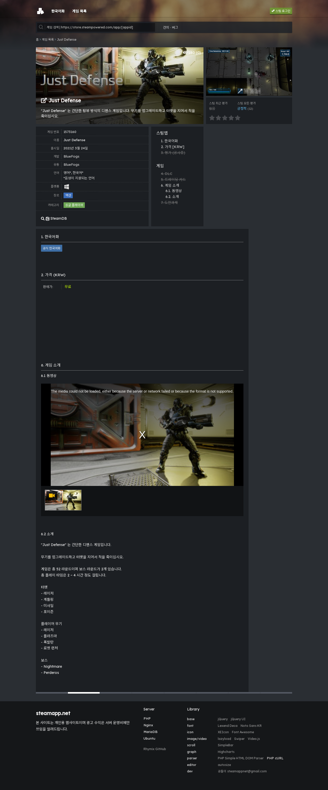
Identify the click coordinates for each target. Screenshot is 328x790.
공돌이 (222, 771)
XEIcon (223, 732)
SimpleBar (225, 745)
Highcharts (226, 752)
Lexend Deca (228, 726)
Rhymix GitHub (155, 749)
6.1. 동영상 (174, 190)
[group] (249, 71)
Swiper (239, 739)
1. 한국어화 (169, 141)
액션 (68, 195)
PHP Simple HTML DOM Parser (241, 758)
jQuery (223, 719)
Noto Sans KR (251, 726)
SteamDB (54, 218)
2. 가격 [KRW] (172, 146)
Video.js (254, 739)
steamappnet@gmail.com (247, 771)
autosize (224, 765)
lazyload (224, 739)
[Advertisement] (249, 162)
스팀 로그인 (281, 11)
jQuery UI (238, 719)
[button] (52, 693)
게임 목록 (48, 39)
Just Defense (66, 39)
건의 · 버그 (170, 27)
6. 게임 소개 (170, 185)
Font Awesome (243, 732)
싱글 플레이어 (74, 205)
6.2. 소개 (172, 196)
